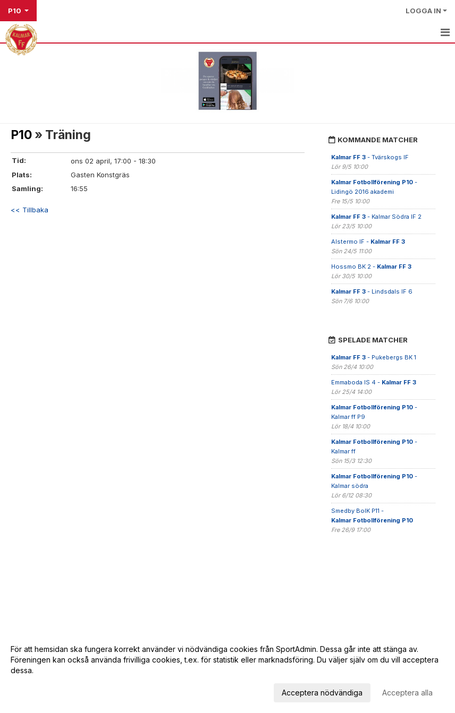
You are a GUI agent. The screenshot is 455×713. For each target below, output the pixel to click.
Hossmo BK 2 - (371, 266)
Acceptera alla (407, 692)
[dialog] (227, 670)
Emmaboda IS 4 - (373, 382)
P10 (21, 134)
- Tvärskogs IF (370, 157)
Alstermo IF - (368, 241)
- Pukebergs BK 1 (373, 357)
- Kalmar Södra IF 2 (376, 216)
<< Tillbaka (29, 209)
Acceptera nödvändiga (322, 692)
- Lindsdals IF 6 (371, 291)
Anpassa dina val (40, 690)
